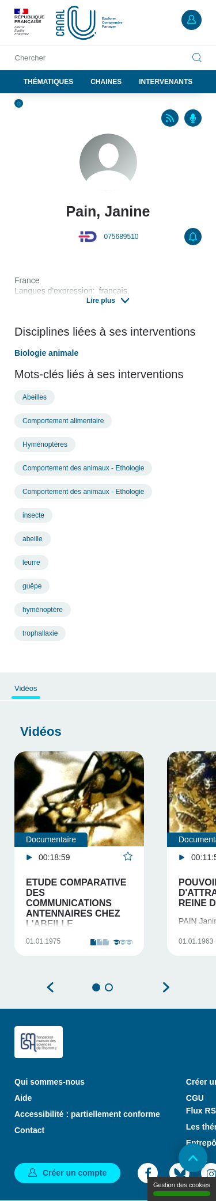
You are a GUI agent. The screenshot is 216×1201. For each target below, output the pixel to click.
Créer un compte (75, 1172)
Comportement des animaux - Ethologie (83, 468)
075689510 (121, 237)
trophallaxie (40, 633)
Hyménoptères (44, 444)
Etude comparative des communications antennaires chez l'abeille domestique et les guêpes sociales (76, 913)
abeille (32, 539)
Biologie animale (46, 353)
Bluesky (179, 1173)
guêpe (31, 586)
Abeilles (34, 397)
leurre (31, 562)
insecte (33, 515)
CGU (195, 1098)
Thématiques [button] (48, 82)
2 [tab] (109, 987)
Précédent (50, 987)
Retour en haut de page (193, 1157)
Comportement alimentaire (63, 421)
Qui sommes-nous (49, 1081)
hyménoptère (42, 610)
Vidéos (25, 688)
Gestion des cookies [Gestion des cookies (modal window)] (181, 1188)
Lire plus (100, 301)
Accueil (18, 103)
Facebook (148, 1173)
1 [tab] (96, 987)
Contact (29, 1130)
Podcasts (193, 118)
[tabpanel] (79, 853)
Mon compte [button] (191, 20)
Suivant (165, 987)
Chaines (106, 82)
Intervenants (165, 82)
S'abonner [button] (193, 236)
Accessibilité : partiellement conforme (87, 1114)
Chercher (30, 58)
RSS (170, 118)
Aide (23, 1098)
